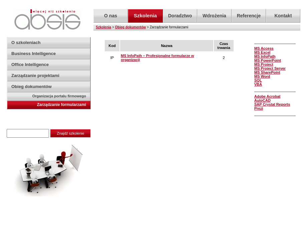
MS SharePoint (267, 72)
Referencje (249, 15)
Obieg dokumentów (130, 27)
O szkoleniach (25, 42)
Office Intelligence (30, 64)
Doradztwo (180, 15)
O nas (110, 15)
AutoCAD (262, 100)
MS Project (263, 64)
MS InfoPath (265, 56)
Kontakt (283, 15)
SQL (258, 80)
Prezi (258, 108)
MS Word (262, 76)
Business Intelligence (33, 53)
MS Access (264, 48)
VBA (258, 84)
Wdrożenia (214, 15)
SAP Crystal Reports (272, 104)
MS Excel (262, 52)
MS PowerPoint (267, 60)
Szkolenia (103, 27)
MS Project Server (270, 68)
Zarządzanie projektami (35, 75)
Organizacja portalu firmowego (59, 96)
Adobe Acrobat (267, 96)
